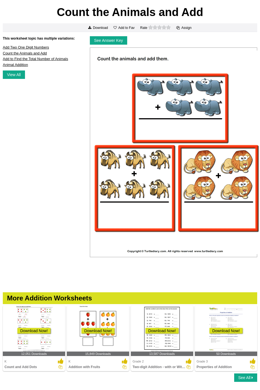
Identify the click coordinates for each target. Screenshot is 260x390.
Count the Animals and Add (25, 53)
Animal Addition (15, 65)
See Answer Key (108, 40)
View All (14, 74)
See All (245, 377)
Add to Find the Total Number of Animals (35, 59)
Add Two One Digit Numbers (26, 47)
